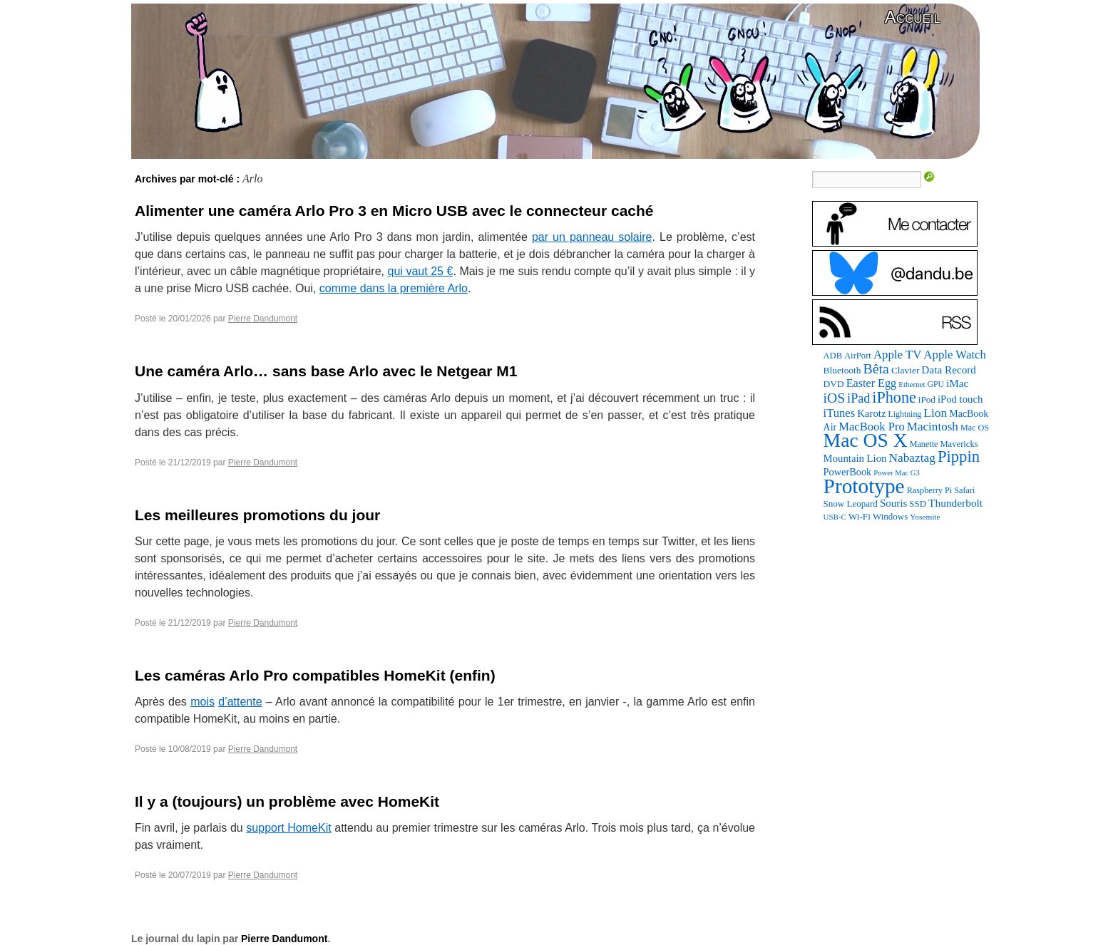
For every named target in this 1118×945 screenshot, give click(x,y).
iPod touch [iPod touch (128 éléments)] (960, 399)
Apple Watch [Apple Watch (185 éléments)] (954, 354)
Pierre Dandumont (262, 319)
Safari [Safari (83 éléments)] (964, 490)
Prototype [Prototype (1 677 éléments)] (864, 486)
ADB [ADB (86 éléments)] (833, 356)
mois (202, 702)
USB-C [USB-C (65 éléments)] (835, 516)
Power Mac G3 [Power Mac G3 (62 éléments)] (896, 473)
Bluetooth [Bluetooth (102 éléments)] (842, 370)
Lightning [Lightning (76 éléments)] (905, 414)
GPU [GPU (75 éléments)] (936, 384)
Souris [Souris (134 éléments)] (893, 503)
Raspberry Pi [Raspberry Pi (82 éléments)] (930, 490)
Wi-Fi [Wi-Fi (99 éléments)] (859, 516)
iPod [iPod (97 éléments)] (926, 399)
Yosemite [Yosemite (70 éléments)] (925, 516)
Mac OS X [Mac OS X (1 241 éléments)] (866, 440)
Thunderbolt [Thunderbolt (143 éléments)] (955, 503)
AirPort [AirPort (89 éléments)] (857, 356)
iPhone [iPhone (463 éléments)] (894, 397)
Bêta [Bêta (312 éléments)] (875, 368)
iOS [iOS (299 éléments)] (835, 398)
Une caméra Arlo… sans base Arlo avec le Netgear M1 (326, 371)
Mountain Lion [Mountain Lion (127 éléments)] (855, 458)
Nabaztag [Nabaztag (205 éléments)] (911, 458)
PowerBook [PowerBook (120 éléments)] (848, 471)
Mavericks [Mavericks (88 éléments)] (959, 444)
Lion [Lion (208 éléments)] (935, 413)
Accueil (912, 16)
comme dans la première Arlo (393, 288)
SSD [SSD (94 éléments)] (917, 503)
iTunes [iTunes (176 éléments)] (840, 413)
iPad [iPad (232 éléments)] (858, 398)
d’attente (240, 702)
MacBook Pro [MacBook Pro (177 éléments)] (871, 426)
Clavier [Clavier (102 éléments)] (905, 370)
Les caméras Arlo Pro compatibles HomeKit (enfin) (315, 675)
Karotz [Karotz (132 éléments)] (871, 413)
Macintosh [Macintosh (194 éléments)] (932, 426)
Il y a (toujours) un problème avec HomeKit (287, 801)
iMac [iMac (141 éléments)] (957, 383)
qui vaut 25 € (420, 271)
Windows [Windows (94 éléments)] (890, 516)
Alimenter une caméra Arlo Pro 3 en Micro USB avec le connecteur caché (394, 210)
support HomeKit (288, 828)
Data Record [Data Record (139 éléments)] (948, 369)
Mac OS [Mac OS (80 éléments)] (974, 428)
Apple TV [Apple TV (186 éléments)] (897, 354)
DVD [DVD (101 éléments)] (834, 383)
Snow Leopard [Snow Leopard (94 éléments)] (851, 503)
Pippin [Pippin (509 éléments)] (959, 456)
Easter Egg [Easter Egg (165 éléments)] (871, 383)
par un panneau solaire (592, 237)
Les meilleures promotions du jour (257, 515)
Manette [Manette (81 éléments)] (924, 444)
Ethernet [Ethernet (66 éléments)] (911, 384)
